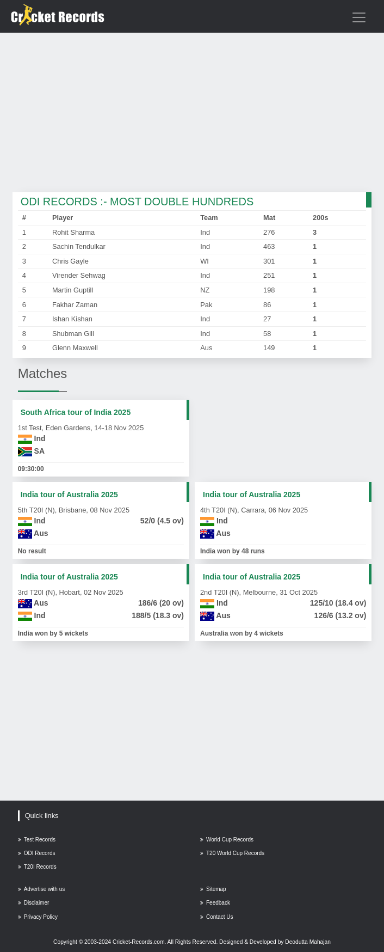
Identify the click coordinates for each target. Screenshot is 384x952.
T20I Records (37, 867)
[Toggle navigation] (359, 17)
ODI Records (36, 853)
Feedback (215, 903)
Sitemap (213, 889)
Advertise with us (41, 889)
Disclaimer (33, 903)
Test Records (36, 840)
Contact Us (216, 917)
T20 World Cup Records (232, 853)
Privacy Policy (38, 917)
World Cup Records (226, 840)
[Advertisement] (192, 113)
